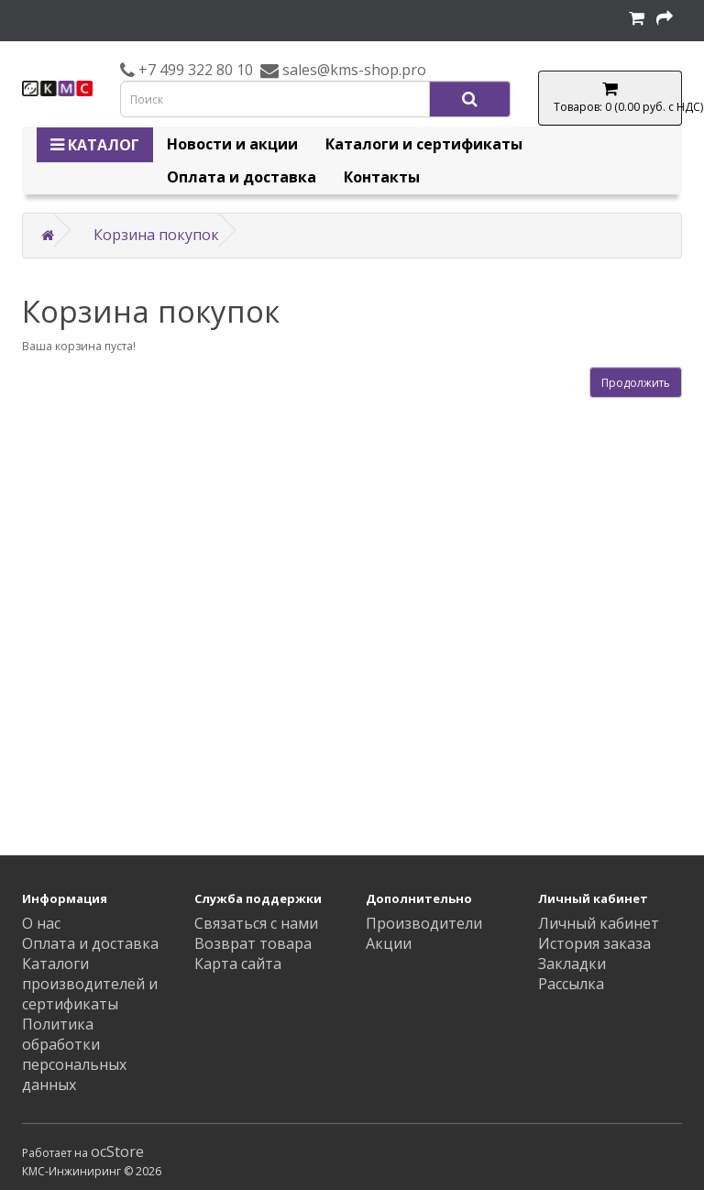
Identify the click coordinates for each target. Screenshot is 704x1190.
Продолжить (635, 383)
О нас (41, 923)
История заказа (594, 943)
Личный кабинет (598, 923)
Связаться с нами (256, 923)
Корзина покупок (156, 235)
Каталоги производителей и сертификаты (90, 983)
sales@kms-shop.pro (352, 70)
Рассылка (571, 984)
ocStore (117, 1151)
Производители (424, 923)
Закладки (572, 963)
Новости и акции (232, 144)
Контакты (382, 177)
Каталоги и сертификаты (423, 144)
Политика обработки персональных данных (74, 1054)
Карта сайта (237, 963)
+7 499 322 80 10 (194, 70)
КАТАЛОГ (94, 145)
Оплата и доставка (241, 177)
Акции (389, 943)
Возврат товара (253, 943)
